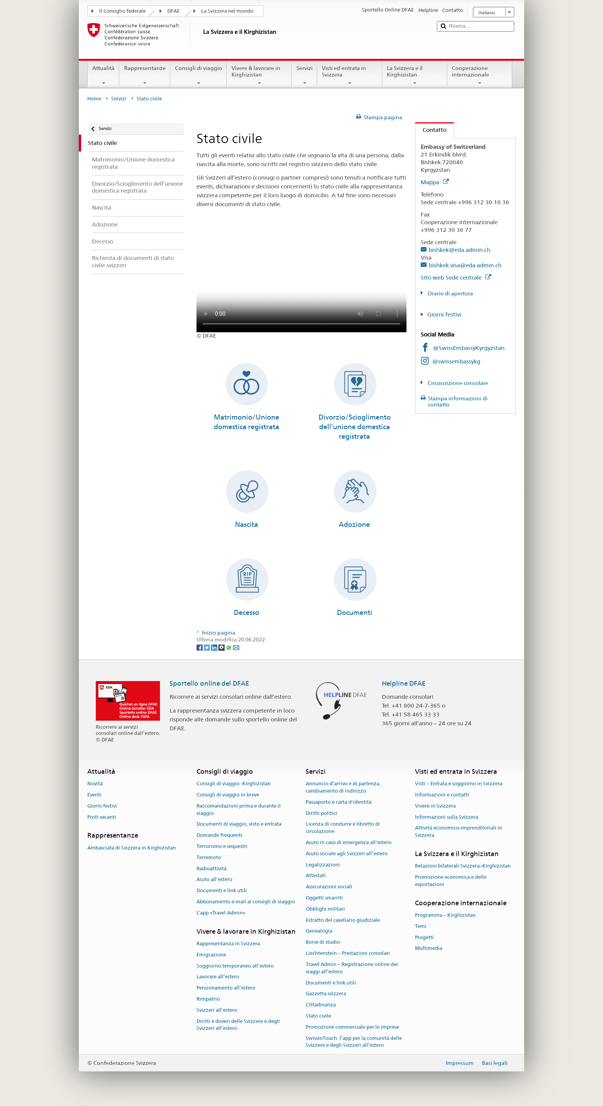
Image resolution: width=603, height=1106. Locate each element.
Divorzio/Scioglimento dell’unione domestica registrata (354, 427)
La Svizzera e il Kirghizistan (415, 75)
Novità (95, 783)
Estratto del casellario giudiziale (343, 920)
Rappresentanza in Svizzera (228, 943)
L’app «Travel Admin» (221, 913)
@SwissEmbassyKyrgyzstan (469, 347)
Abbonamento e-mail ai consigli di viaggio (246, 901)
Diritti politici (321, 813)
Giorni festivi (444, 314)
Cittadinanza (321, 1005)
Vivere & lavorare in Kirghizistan (259, 75)
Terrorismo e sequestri (222, 846)
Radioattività (212, 868)
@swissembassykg (456, 361)
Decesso (246, 612)
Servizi (304, 75)
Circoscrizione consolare (457, 383)
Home (94, 99)
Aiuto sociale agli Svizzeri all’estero (347, 853)
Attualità (103, 75)
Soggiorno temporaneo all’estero (235, 966)
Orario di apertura (449, 293)
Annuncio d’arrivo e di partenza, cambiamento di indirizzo (343, 787)
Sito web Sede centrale (456, 277)
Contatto (430, 129)
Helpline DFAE (404, 683)
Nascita (246, 524)
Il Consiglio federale (122, 11)
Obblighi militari (325, 909)
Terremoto (209, 857)
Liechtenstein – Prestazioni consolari (348, 953)
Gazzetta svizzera (326, 994)
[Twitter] (207, 647)
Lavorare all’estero (218, 977)
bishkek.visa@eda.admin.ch (465, 265)
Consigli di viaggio (199, 75)
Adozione (354, 524)
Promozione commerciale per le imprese (352, 1027)
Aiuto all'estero (214, 880)
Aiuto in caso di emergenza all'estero (348, 842)
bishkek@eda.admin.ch (459, 249)
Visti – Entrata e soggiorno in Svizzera (458, 783)
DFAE (173, 11)
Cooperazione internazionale (480, 75)
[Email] (236, 647)
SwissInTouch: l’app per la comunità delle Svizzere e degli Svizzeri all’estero (354, 1041)
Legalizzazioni (323, 865)
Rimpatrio (208, 999)
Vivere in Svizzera (435, 806)
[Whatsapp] (229, 647)
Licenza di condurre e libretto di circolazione (343, 827)
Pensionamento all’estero (226, 988)
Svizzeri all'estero (217, 1010)
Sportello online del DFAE (209, 683)
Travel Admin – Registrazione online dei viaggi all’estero (352, 967)
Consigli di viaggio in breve (228, 795)
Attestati (316, 876)
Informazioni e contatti (442, 795)
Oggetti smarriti (324, 898)
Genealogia (319, 931)
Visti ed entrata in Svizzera (350, 75)
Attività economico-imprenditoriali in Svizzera (458, 831)
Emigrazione (211, 955)
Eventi (94, 795)
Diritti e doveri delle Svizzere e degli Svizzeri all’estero (238, 1024)
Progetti (424, 937)
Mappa (435, 182)
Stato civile (318, 1016)
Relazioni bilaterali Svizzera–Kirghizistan (463, 866)
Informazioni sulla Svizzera (446, 817)
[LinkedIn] (214, 647)
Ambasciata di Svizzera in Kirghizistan (131, 848)
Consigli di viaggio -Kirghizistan (234, 783)
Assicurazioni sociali (329, 886)
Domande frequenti (219, 835)
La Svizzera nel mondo (227, 11)
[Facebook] (200, 647)
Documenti (354, 612)
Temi (420, 926)
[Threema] (222, 647)
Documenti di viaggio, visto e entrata (239, 824)
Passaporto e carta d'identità (338, 802)
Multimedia (428, 948)
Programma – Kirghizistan (445, 915)
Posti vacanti (101, 817)
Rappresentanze (145, 75)
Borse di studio (323, 942)
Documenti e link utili (222, 890)
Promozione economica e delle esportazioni (450, 880)
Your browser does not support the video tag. (301, 279)
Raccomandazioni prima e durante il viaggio (239, 809)
